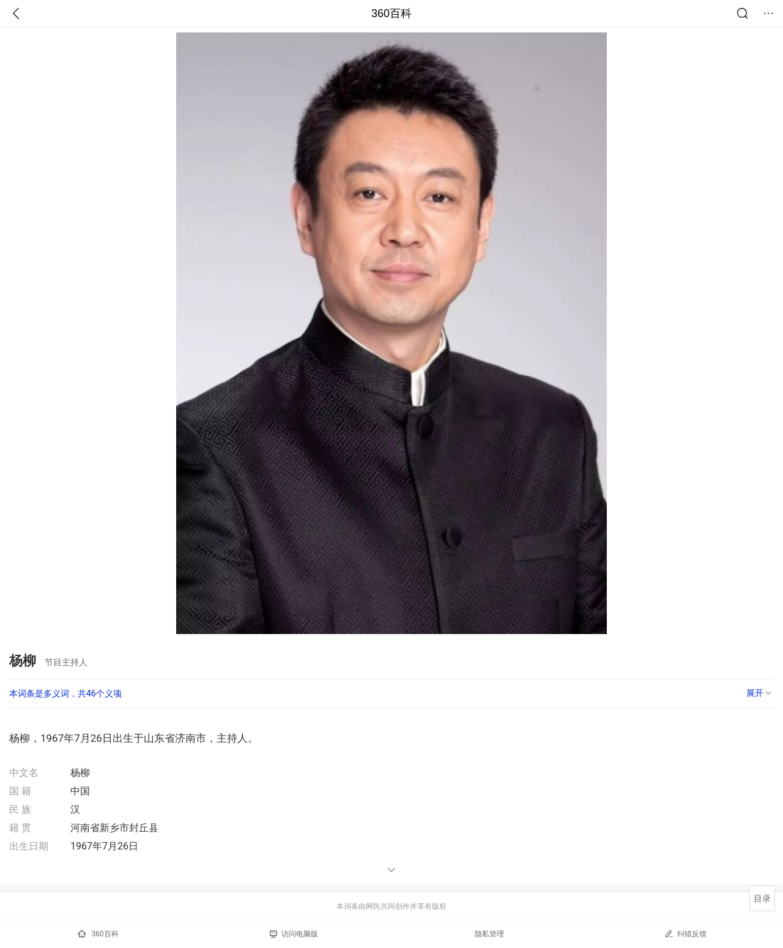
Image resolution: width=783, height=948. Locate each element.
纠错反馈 (685, 933)
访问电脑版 (294, 934)
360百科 (391, 13)
